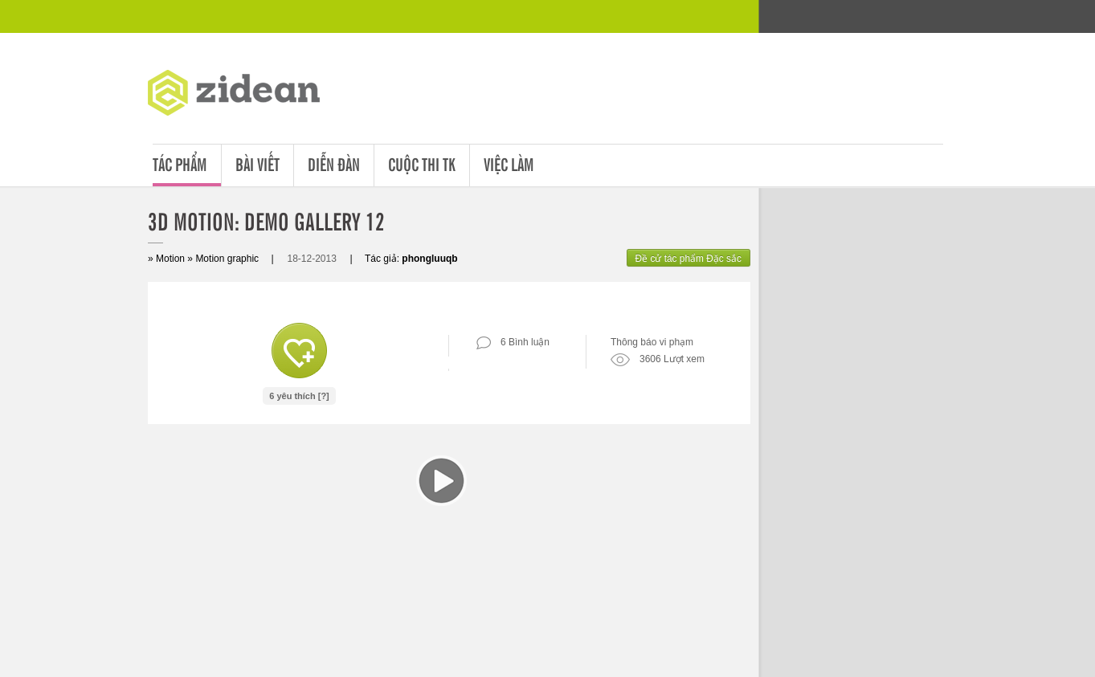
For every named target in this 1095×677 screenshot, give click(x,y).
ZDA (246, 96)
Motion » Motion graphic (207, 258)
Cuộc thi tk (422, 163)
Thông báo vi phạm (652, 342)
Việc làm (509, 163)
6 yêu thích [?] (299, 396)
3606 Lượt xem (658, 359)
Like (299, 350)
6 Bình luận (513, 342)
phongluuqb (429, 258)
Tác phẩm (180, 163)
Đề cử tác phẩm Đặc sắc (688, 258)
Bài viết (257, 163)
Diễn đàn (334, 163)
